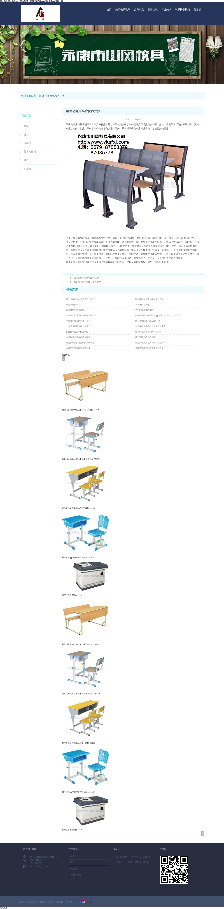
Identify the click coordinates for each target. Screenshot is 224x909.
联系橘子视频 (182, 9)
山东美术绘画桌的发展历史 (86, 278)
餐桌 (26, 126)
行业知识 (166, 9)
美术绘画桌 (30, 151)
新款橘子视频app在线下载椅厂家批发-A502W (80, 410)
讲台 (26, 134)
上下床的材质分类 (143, 304)
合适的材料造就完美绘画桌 (78, 348)
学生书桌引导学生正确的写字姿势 (81, 315)
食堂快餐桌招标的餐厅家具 (78, 337)
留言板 (197, 9)
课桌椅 (27, 143)
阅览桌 (27, 168)
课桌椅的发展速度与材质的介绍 (149, 299)
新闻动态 (153, 9)
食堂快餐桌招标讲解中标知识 (148, 332)
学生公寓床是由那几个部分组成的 (81, 299)
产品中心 (135, 857)
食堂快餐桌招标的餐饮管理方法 (149, 348)
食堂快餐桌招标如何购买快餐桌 (80, 342)
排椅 (26, 160)
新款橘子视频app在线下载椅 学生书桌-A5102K (81, 459)
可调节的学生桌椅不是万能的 (87, 282)
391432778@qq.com (39, 866)
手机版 (89, 902)
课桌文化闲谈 (72, 304)
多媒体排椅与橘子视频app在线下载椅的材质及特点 (158, 315)
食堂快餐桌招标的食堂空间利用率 (150, 326)
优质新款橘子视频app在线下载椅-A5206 (78, 508)
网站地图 (3, 908)
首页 (109, 9)
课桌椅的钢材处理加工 (76, 310)
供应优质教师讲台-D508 (72, 595)
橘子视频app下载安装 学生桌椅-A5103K (78, 557)
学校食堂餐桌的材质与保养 (78, 321)
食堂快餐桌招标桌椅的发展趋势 (149, 342)
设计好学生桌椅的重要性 (77, 332)
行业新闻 (119, 862)
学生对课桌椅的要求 (144, 310)
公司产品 (139, 9)
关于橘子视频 (122, 9)
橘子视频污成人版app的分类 (147, 321)
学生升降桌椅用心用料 (145, 337)
